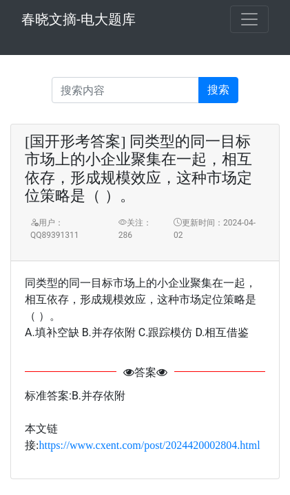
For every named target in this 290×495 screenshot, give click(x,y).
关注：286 (135, 229)
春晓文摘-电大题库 (78, 19)
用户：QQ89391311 (54, 229)
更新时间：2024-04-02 (215, 229)
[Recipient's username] (125, 90)
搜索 (218, 89)
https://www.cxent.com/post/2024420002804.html (149, 445)
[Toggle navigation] (249, 19)
